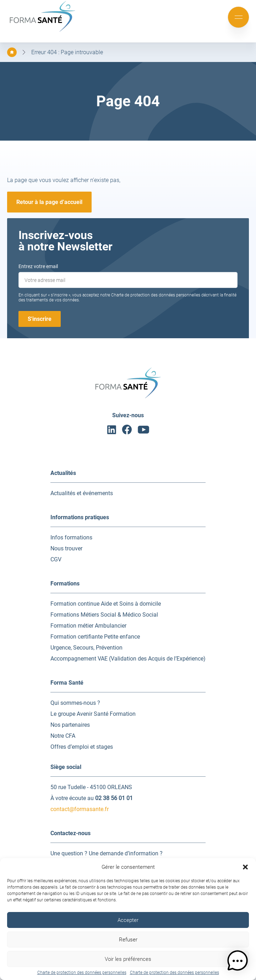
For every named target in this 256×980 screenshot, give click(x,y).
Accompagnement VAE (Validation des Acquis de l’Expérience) (128, 658)
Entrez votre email (38, 266)
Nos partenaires (70, 724)
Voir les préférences (128, 959)
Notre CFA (62, 735)
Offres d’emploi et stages (81, 746)
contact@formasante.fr (79, 809)
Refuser (128, 939)
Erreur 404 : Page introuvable (67, 52)
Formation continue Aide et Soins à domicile (105, 603)
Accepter (128, 920)
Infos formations (71, 537)
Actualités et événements (81, 493)
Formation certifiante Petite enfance (95, 636)
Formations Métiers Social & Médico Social (104, 614)
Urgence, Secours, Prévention (86, 647)
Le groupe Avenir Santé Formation (93, 713)
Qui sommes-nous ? (75, 702)
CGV (55, 559)
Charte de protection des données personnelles (81, 972)
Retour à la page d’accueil (49, 202)
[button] (245, 867)
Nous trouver (66, 548)
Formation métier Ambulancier (88, 625)
